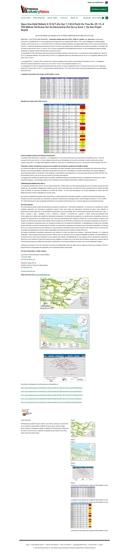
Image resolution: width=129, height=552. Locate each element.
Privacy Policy (93, 544)
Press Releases (39, 18)
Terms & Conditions (65, 544)
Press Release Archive (37, 544)
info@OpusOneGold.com (28, 259)
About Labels (52, 18)
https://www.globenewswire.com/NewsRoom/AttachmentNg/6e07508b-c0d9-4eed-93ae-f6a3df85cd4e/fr (51, 391)
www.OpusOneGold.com (43, 275)
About (28, 544)
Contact (64, 18)
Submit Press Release (52, 544)
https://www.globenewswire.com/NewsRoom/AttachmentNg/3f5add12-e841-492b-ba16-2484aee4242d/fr (52, 395)
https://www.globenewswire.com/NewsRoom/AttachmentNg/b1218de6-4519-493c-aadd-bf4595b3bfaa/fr (52, 388)
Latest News (26, 18)
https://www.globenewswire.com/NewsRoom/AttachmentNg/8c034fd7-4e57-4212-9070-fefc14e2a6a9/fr (51, 399)
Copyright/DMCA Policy (80, 544)
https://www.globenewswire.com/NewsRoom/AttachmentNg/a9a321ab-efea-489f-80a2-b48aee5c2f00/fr (51, 402)
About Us (74, 18)
